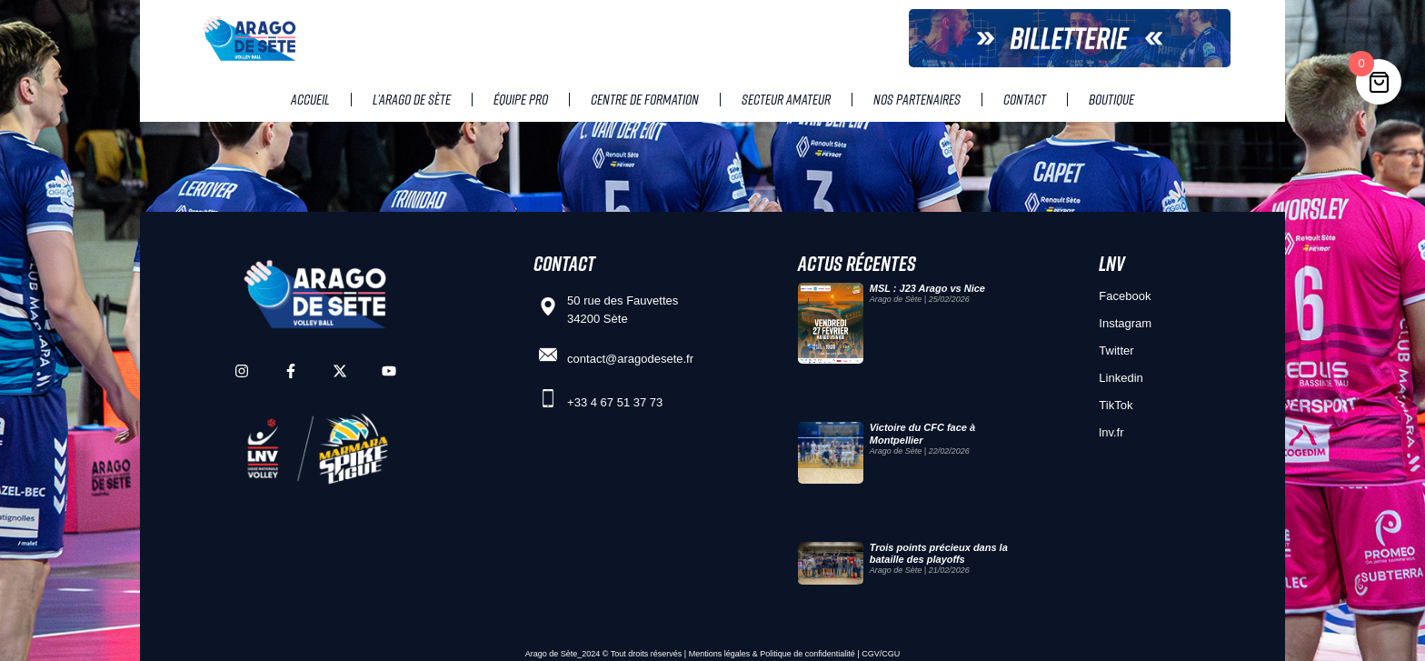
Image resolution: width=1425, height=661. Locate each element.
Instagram (1125, 323)
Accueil (310, 99)
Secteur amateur (786, 99)
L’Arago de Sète (412, 99)
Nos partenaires (917, 99)
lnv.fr (1111, 432)
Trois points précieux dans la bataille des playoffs (939, 553)
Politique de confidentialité (807, 653)
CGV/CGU (881, 653)
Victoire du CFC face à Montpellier (922, 433)
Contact (1024, 99)
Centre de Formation (645, 99)
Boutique (1111, 99)
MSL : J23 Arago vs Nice (927, 288)
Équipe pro (520, 99)
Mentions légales (720, 653)
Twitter (1116, 350)
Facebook (1125, 296)
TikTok (1115, 405)
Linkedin (1120, 378)
